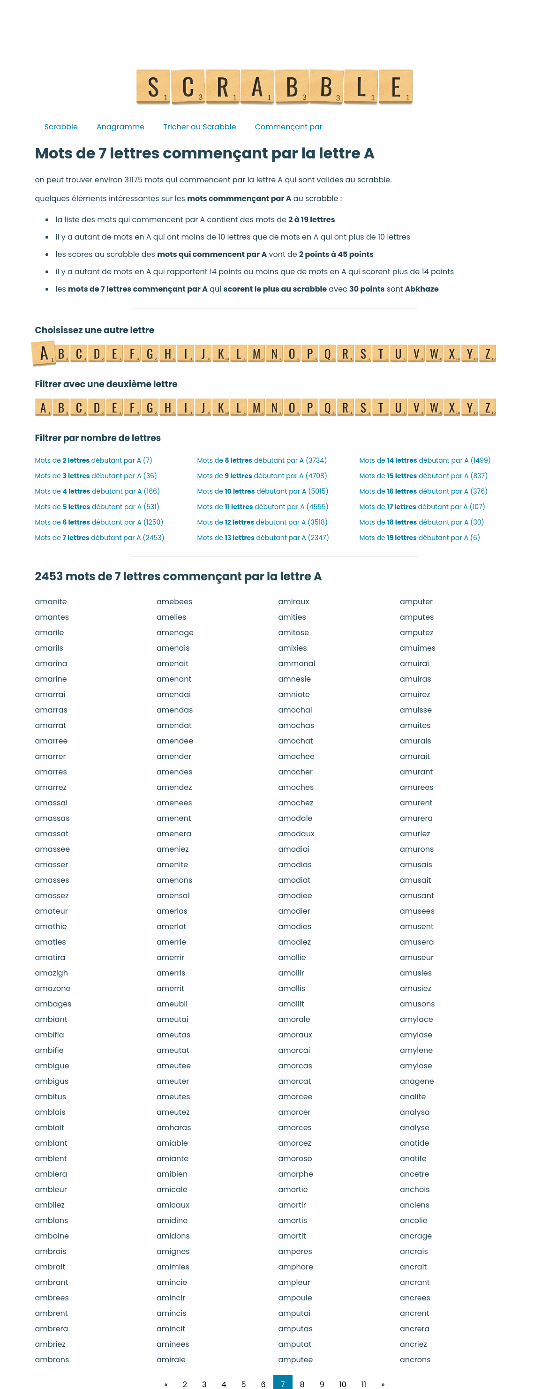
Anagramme (120, 126)
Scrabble (61, 126)
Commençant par (289, 126)
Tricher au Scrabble (199, 126)
